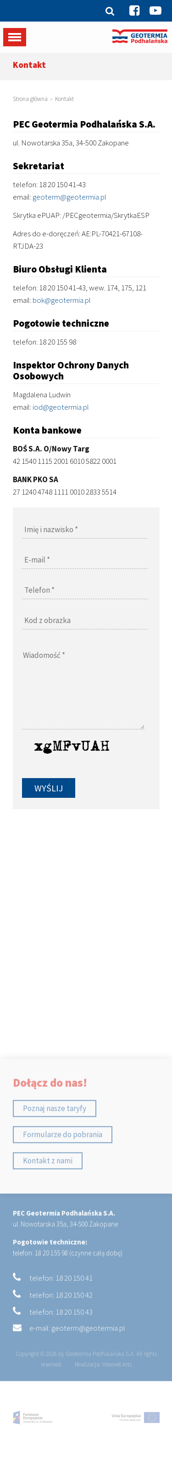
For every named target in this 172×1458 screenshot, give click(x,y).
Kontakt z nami (47, 1174)
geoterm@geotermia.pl (69, 197)
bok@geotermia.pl (62, 300)
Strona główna (30, 99)
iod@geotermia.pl (61, 407)
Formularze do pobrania (62, 1148)
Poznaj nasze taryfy (54, 1122)
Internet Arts (117, 1379)
